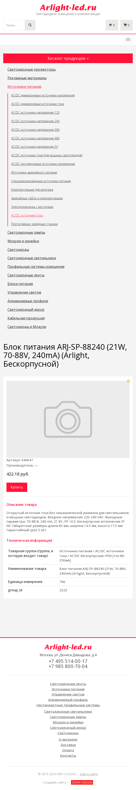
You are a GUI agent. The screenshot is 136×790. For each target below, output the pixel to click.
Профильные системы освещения (36, 267)
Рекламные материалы (27, 78)
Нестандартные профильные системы (68, 705)
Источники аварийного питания (34, 172)
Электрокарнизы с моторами (32, 207)
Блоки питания (20, 284)
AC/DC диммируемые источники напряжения (43, 95)
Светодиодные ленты (26, 275)
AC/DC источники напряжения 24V (35, 121)
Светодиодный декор (26, 310)
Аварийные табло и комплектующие (37, 198)
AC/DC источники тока (27, 215)
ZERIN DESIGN (82, 782)
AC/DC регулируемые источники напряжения (43, 164)
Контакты (68, 755)
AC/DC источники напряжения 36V (35, 130)
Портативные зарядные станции (34, 224)
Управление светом (24, 292)
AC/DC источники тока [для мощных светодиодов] (46, 155)
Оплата (68, 750)
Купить (17, 487)
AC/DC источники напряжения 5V (34, 147)
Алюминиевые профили (28, 301)
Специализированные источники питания (41, 181)
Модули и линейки (23, 241)
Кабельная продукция (26, 318)
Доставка (68, 745)
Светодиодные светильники (32, 258)
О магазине (68, 739)
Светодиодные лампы (26, 232)
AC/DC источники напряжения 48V (35, 138)
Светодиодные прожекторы (32, 69)
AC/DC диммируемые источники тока (37, 104)
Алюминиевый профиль (68, 699)
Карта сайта (89, 774)
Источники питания (24, 87)
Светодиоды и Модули (27, 327)
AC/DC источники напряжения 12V (35, 112)
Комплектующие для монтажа (32, 190)
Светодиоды (18, 250)
